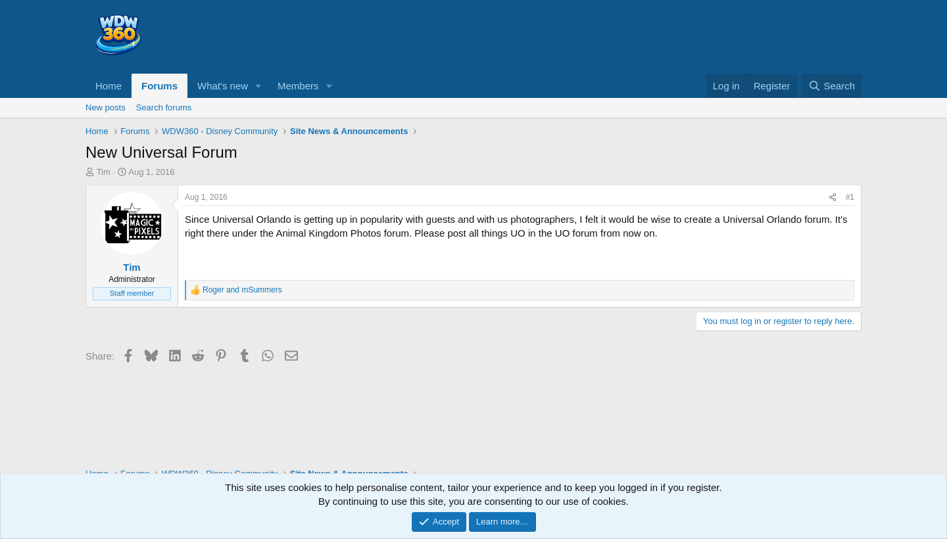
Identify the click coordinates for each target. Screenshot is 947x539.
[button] (258, 86)
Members (298, 85)
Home (108, 85)
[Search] (832, 86)
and (242, 289)
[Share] (832, 197)
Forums (159, 85)
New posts (105, 107)
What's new (222, 85)
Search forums (164, 107)
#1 (850, 197)
